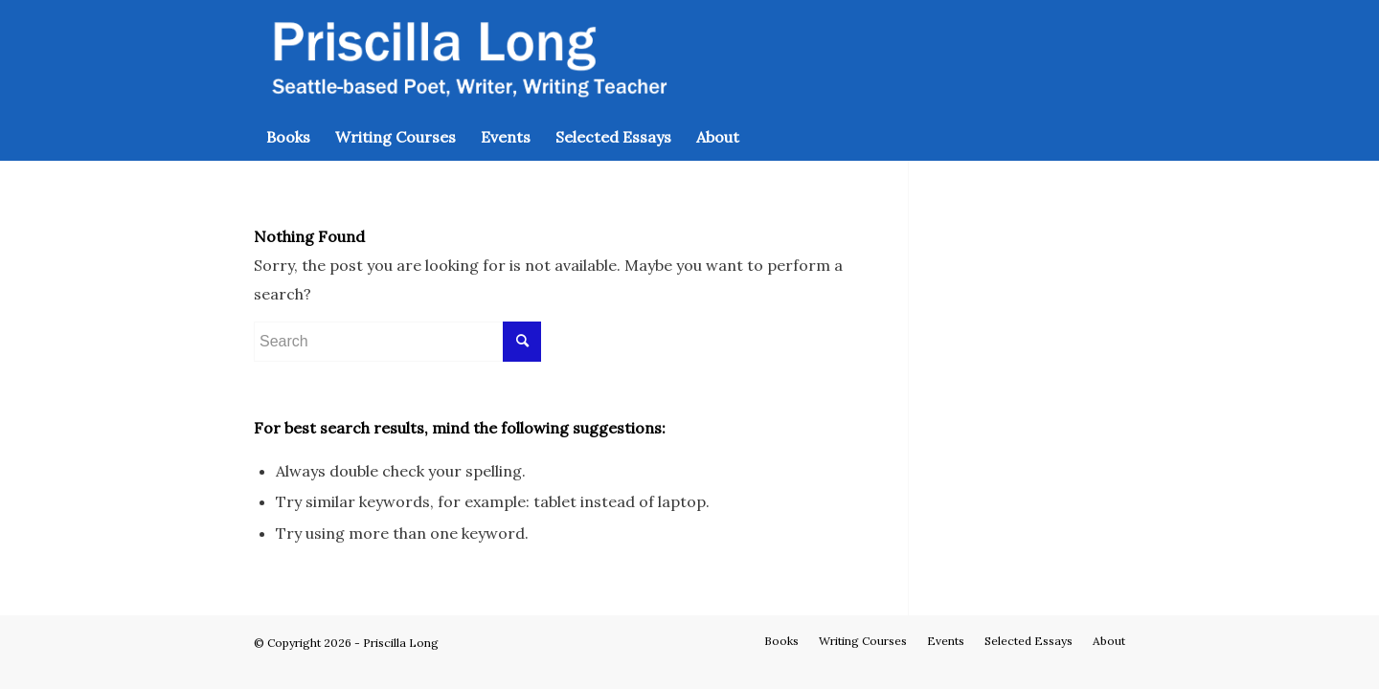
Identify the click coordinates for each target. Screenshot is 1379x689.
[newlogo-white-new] (466, 56)
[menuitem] (288, 137)
